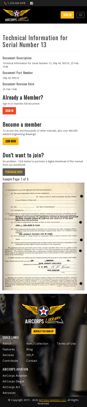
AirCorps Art (11, 387)
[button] (9, 236)
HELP (30, 355)
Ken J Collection (37, 343)
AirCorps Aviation (15, 376)
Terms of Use (66, 343)
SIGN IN (67, 15)
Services (8, 355)
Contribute (10, 361)
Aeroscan (9, 393)
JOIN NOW (10, 141)
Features (9, 349)
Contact (31, 361)
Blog (29, 349)
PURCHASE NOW (13, 172)
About (7, 343)
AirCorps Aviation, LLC (52, 400)
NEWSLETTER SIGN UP (43, 331)
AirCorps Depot (13, 381)
